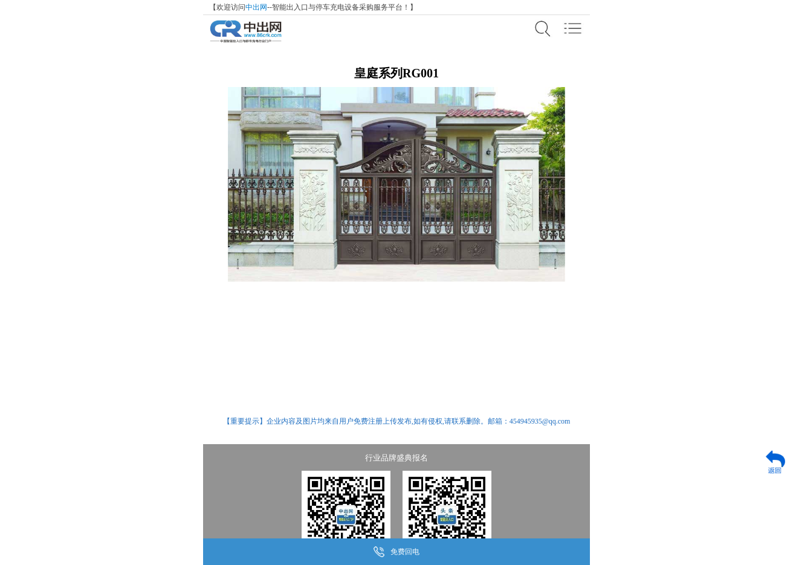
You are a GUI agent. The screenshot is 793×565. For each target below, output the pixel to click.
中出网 (256, 7)
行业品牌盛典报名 (396, 457)
